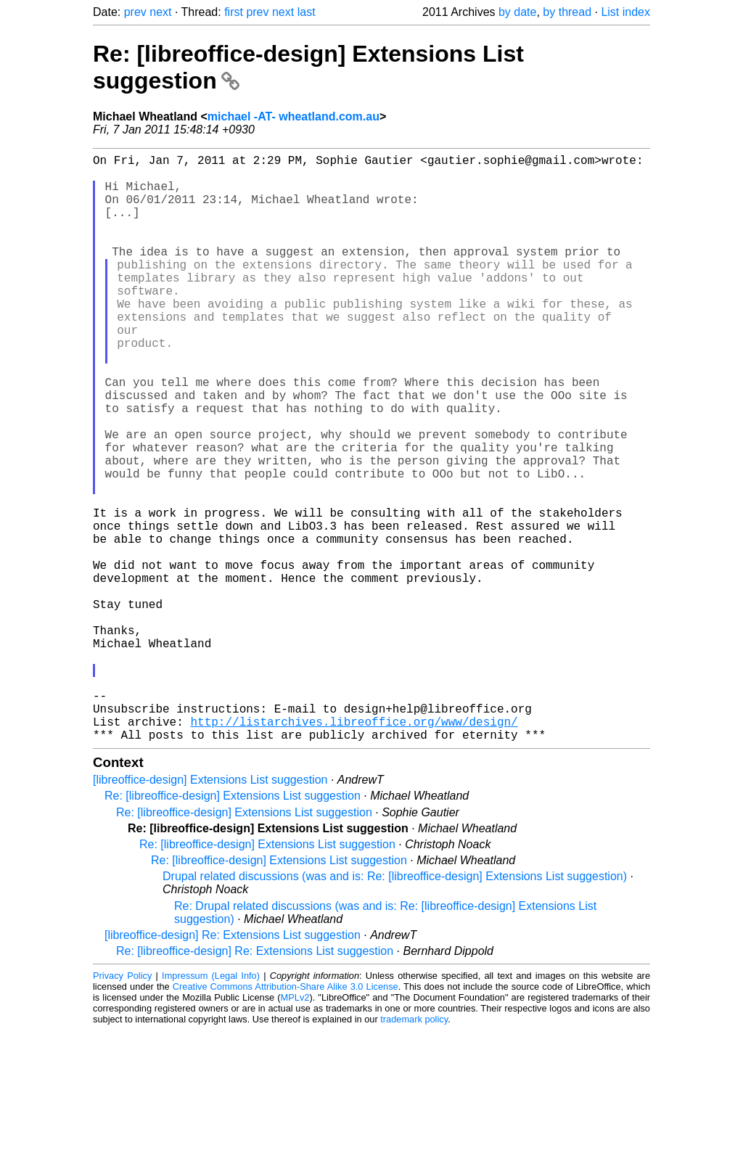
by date (517, 12)
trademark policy (414, 1149)
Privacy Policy (122, 1106)
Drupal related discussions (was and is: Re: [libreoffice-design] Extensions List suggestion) (395, 1007)
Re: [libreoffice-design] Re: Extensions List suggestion (254, 1081)
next (160, 12)
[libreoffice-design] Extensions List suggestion (210, 910)
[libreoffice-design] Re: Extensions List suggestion (232, 1065)
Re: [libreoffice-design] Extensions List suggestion (232, 926)
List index (625, 12)
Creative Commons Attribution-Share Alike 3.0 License (285, 1117)
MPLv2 (295, 1128)
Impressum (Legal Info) (211, 1106)
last (306, 12)
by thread (567, 12)
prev (135, 12)
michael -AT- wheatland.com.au (293, 116)
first (233, 12)
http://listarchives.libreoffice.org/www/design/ (353, 849)
